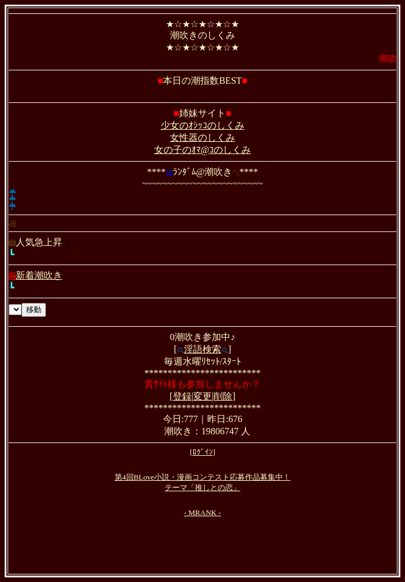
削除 (223, 396)
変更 (202, 396)
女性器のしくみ (202, 137)
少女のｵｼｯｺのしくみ (202, 125)
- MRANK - (202, 512)
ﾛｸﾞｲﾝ (203, 452)
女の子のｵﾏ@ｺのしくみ (202, 150)
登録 (182, 396)
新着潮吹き (35, 275)
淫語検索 (202, 349)
